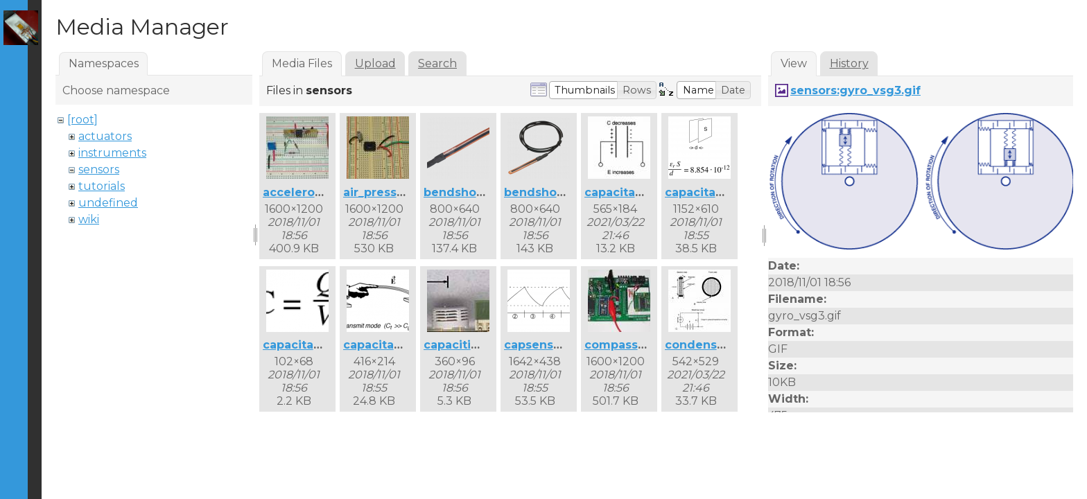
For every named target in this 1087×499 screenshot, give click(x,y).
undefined (108, 202)
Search (437, 63)
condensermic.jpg (719, 344)
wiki (88, 219)
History (849, 63)
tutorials (101, 186)
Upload (375, 63)
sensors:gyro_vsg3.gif (855, 90)
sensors (98, 169)
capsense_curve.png (565, 344)
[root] (82, 119)
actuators (105, 136)
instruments (112, 152)
